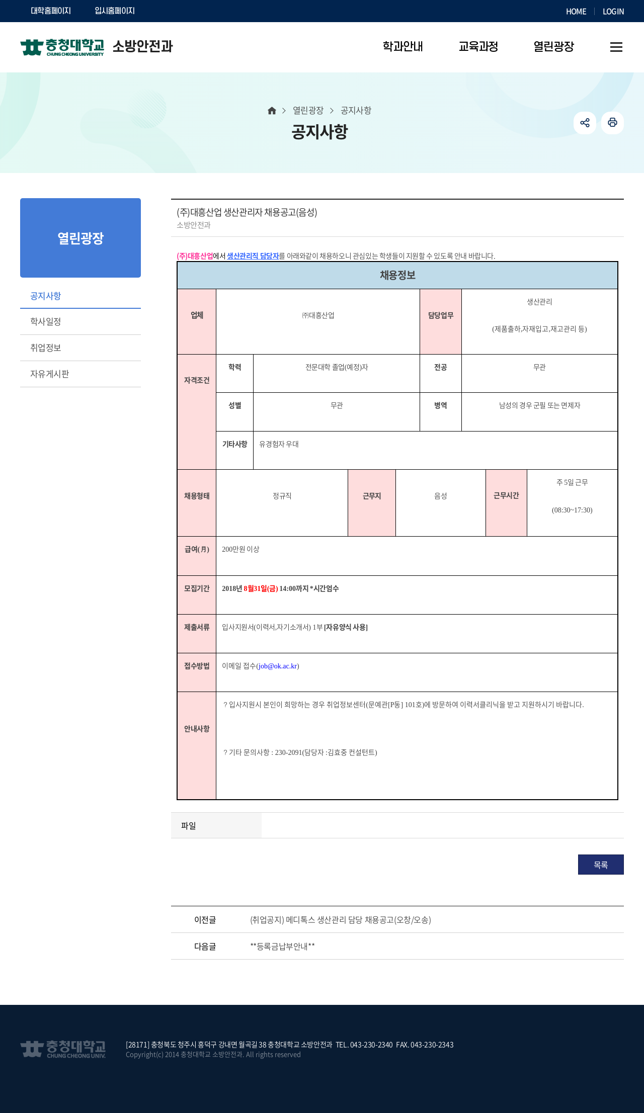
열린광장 (308, 110)
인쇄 (612, 123)
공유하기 (585, 123)
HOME (576, 11)
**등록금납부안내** (282, 946)
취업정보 (45, 347)
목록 (601, 865)
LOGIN (613, 11)
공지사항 (45, 295)
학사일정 (45, 321)
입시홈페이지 (115, 11)
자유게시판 (49, 373)
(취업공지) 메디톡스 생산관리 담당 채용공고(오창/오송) (340, 919)
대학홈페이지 (51, 11)
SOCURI (170, 11)
